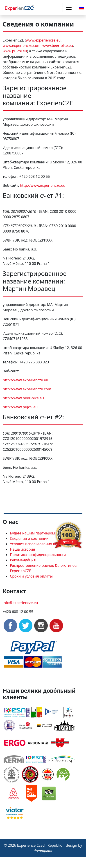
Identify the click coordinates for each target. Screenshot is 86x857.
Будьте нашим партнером (32, 533)
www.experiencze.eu (43, 40)
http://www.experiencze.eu (43, 185)
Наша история (22, 549)
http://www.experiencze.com (27, 389)
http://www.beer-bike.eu (23, 398)
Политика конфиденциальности (38, 554)
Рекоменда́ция (23, 560)
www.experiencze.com (22, 45)
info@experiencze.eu (20, 602)
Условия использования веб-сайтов (41, 543)
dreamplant (43, 850)
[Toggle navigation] (69, 7)
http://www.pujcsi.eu (20, 406)
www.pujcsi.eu (15, 50)
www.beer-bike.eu (57, 45)
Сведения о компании (29, 538)
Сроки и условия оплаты (31, 576)
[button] (81, 7)
